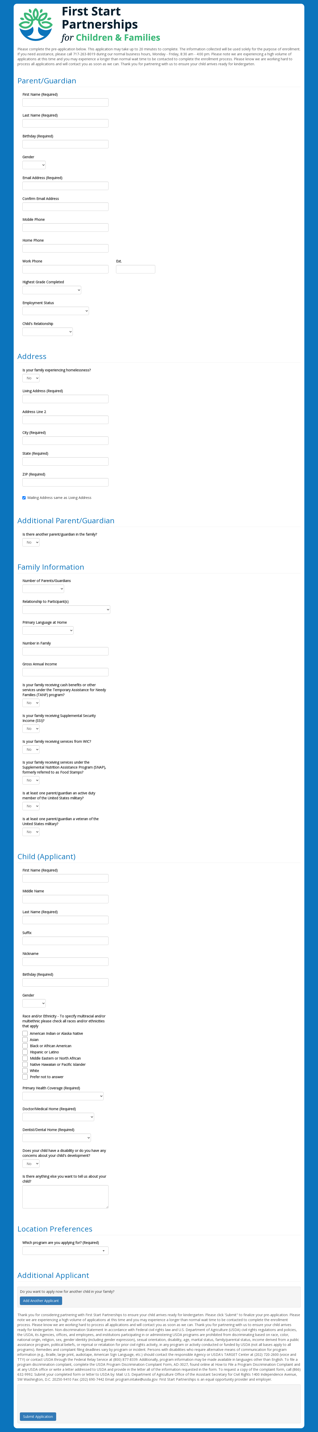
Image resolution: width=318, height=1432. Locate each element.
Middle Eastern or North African (55, 1058)
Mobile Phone (33, 219)
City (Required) (34, 432)
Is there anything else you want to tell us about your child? (64, 1179)
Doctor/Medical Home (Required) (49, 1109)
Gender (28, 157)
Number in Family (36, 643)
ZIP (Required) (33, 474)
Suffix (26, 932)
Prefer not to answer (46, 1076)
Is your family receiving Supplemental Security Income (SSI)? (59, 718)
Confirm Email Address (40, 198)
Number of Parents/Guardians (46, 580)
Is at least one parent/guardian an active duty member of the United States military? (58, 795)
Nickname (30, 953)
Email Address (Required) (42, 177)
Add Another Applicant (41, 1300)
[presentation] (57, 1396)
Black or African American (50, 1045)
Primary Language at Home (44, 622)
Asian (34, 1039)
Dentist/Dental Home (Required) (48, 1129)
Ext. (119, 261)
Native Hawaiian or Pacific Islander (57, 1064)
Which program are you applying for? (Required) (60, 1242)
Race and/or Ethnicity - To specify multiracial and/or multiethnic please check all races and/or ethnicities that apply (63, 1021)
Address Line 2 (34, 411)
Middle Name (33, 891)
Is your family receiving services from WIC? (56, 741)
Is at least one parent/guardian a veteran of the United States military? (60, 821)
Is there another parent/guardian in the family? (59, 534)
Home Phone (33, 240)
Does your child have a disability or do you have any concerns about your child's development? (64, 1153)
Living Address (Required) (42, 391)
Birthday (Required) (37, 136)
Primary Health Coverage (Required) (51, 1088)
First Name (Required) (40, 94)
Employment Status (38, 302)
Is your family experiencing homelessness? (56, 370)
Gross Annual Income (39, 664)
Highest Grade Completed (43, 282)
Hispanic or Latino (44, 1052)
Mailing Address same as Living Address (56, 497)
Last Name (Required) (40, 115)
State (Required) (35, 453)
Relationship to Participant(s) (45, 601)
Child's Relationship (37, 323)
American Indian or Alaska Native (56, 1033)
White (34, 1070)
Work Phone (32, 261)
